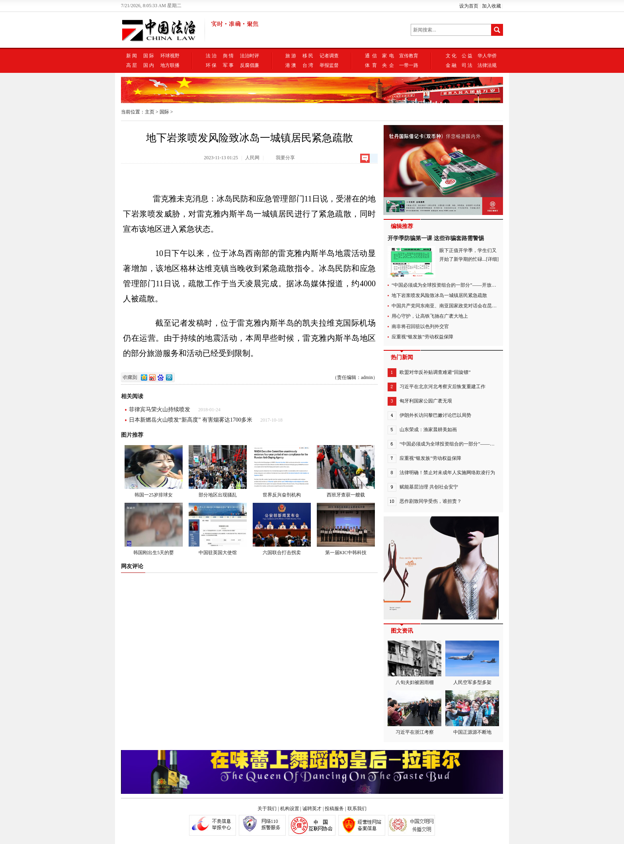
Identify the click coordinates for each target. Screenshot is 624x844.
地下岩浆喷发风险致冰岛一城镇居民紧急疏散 (439, 295)
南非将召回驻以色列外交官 (420, 326)
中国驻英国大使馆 (218, 529)
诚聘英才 (312, 808)
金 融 (451, 65)
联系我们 (357, 808)
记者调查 (329, 56)
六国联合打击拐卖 (282, 529)
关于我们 (267, 808)
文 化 (451, 56)
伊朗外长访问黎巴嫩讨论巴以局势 (435, 415)
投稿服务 (334, 808)
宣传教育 (408, 56)
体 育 (371, 65)
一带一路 (408, 65)
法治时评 (249, 56)
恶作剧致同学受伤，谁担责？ (431, 501)
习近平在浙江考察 (414, 712)
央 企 (388, 65)
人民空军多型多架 (472, 663)
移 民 (307, 56)
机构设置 (289, 808)
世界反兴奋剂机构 (282, 471)
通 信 (371, 56)
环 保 (211, 65)
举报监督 (329, 65)
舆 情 (228, 56)
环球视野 (169, 56)
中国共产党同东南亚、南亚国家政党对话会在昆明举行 (449, 306)
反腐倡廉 (249, 65)
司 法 (467, 65)
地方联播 (169, 65)
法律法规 (487, 65)
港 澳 (290, 65)
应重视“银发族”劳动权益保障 (422, 337)
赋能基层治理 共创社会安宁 (429, 487)
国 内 (148, 65)
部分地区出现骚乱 (218, 471)
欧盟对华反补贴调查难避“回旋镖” (435, 372)
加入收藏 (491, 6)
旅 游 (290, 56)
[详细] (492, 259)
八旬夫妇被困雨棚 (414, 663)
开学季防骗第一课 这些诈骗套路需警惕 (436, 238)
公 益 (467, 56)
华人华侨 (487, 56)
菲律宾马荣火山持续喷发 (159, 409)
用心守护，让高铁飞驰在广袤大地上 (430, 316)
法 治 (211, 56)
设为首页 (468, 6)
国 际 (148, 56)
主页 (149, 112)
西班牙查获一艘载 (346, 471)
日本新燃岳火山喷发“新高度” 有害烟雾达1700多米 (190, 420)
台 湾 (307, 65)
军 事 (228, 65)
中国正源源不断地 (472, 712)
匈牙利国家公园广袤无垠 (426, 401)
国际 (164, 112)
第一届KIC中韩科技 (346, 529)
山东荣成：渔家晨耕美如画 (428, 429)
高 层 (131, 65)
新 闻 (131, 56)
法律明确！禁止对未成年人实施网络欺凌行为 (447, 472)
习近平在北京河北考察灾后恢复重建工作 (443, 386)
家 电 (388, 56)
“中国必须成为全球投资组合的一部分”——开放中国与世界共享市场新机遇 (470, 285)
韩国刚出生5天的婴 (154, 529)
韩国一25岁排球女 (154, 471)
